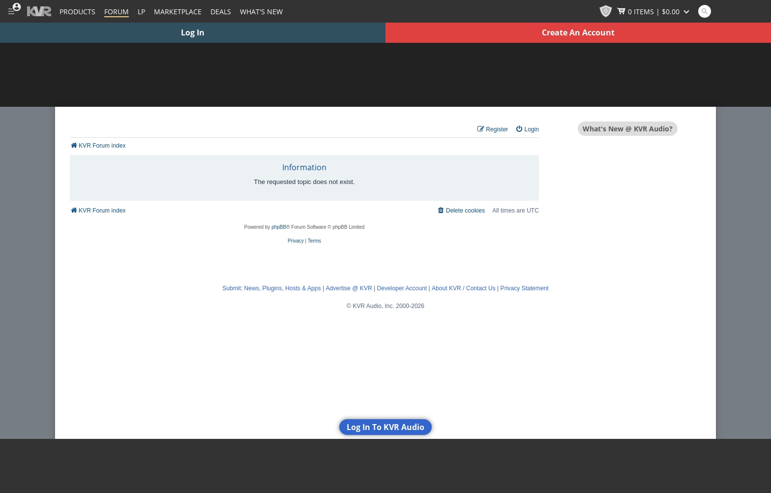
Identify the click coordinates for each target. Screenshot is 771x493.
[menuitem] (527, 129)
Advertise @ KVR (349, 288)
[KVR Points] (605, 11)
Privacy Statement (525, 288)
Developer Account (402, 288)
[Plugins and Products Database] (77, 11)
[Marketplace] (177, 11)
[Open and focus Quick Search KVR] (704, 11)
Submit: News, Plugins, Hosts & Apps (271, 288)
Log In (193, 32)
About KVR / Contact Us (464, 288)
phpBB (278, 227)
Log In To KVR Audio (385, 427)
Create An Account (578, 32)
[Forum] (116, 11)
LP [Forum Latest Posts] (141, 11)
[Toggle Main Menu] (11, 11)
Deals (220, 11)
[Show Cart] (654, 11)
